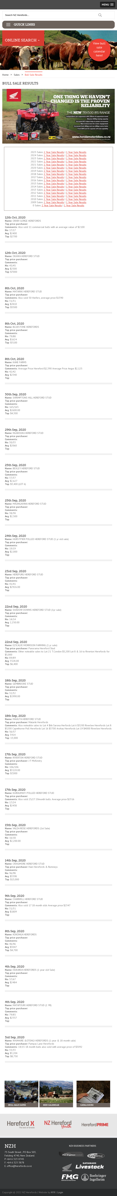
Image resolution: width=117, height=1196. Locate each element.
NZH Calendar (51, 1105)
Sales (17, 74)
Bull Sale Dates (17, 1105)
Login (60, 1192)
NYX (53, 1192)
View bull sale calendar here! (99, 49)
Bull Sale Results (33, 74)
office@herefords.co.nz (19, 1166)
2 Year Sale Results (54, 152)
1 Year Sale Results (76, 152)
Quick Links (24, 24)
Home (5, 74)
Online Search (21, 40)
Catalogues (86, 1105)
